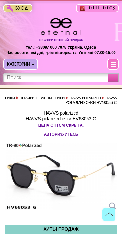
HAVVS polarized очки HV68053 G (61, 118)
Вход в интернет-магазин (23, 9)
